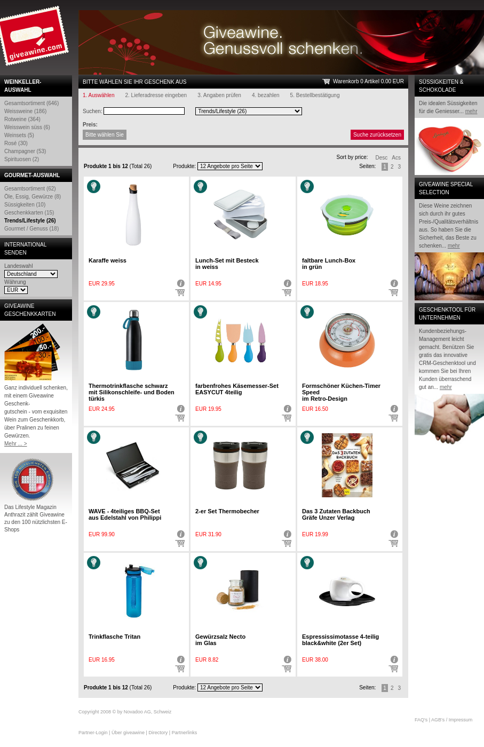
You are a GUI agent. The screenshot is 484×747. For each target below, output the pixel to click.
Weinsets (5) (19, 135)
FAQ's (421, 719)
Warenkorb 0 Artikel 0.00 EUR (368, 81)
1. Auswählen (99, 95)
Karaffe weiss (107, 260)
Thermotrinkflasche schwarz (131, 392)
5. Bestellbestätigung (315, 95)
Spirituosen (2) (21, 159)
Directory (158, 732)
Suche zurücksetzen (377, 135)
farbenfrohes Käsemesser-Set (237, 389)
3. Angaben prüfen (219, 95)
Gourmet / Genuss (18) (31, 229)
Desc (382, 158)
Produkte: (184, 166)
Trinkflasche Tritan (114, 636)
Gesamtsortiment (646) (31, 103)
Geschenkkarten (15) (29, 213)
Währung (15, 282)
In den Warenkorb (180, 293)
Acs (396, 158)
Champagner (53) (25, 151)
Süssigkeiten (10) (24, 205)
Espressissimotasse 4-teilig (340, 639)
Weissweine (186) (25, 111)
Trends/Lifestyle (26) (30, 221)
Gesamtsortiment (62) (30, 189)
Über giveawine (128, 732)
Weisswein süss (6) (27, 127)
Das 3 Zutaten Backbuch (336, 514)
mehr (471, 111)
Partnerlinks (184, 732)
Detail (180, 283)
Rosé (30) (16, 143)
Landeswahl (18, 266)
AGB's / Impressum (451, 719)
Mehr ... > (15, 444)
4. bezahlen (266, 95)
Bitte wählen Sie (104, 135)
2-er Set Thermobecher (227, 511)
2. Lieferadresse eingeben (156, 95)
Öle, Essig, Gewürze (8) (32, 197)
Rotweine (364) (22, 119)
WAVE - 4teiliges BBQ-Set (125, 514)
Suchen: (92, 111)
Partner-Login (93, 732)
